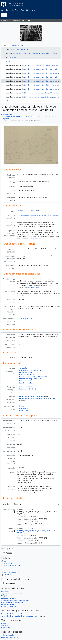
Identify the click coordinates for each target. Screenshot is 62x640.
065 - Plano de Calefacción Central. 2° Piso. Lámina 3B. (42, 81)
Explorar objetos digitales (10, 565)
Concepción (28, 387)
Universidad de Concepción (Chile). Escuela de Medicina (37, 399)
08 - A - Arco (13, 57)
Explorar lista (6, 563)
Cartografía (23, 368)
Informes (5, 561)
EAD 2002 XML (7, 575)
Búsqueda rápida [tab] (18, 45)
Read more (37, 239)
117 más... (9, 101)
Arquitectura (23, 408)
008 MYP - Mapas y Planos (19, 49)
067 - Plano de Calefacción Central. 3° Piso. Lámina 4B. (42, 89)
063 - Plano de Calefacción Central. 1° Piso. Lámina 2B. (42, 73)
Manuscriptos (23, 410)
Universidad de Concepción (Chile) (28, 211)
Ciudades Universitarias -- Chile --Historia (33, 376)
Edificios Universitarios (27, 374)
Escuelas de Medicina (26, 383)
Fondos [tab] (5, 45)
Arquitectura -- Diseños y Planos (30, 370)
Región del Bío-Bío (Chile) (27, 389)
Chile (21, 387)
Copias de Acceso (12, 504)
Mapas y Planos (6, 114)
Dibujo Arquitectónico (26, 372)
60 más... (9, 61)
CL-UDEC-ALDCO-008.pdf (25, 318)
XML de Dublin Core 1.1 (10, 573)
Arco (5, 121)
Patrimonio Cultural (25, 381)
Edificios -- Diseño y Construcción (30, 379)
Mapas (21, 406)
